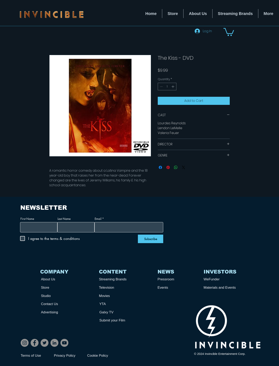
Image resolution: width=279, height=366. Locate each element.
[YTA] (114, 304)
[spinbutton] (167, 86)
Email (98, 218)
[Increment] (173, 86)
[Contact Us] (56, 304)
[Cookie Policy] (101, 356)
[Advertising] (56, 312)
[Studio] (56, 296)
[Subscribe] (150, 239)
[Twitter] (44, 343)
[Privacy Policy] (68, 356)
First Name (27, 218)
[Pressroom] (173, 279)
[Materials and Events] (221, 288)
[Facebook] (35, 343)
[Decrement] (160, 86)
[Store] (56, 288)
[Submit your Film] (114, 320)
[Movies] (114, 296)
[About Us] (56, 279)
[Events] (173, 288)
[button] (228, 31)
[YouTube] (64, 343)
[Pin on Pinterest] (168, 167)
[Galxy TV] (114, 312)
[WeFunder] (219, 279)
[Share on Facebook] (160, 167)
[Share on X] (183, 167)
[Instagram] (25, 343)
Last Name (64, 218)
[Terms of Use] (35, 356)
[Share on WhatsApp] (175, 167)
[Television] (114, 288)
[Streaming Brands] (114, 279)
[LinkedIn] (54, 343)
